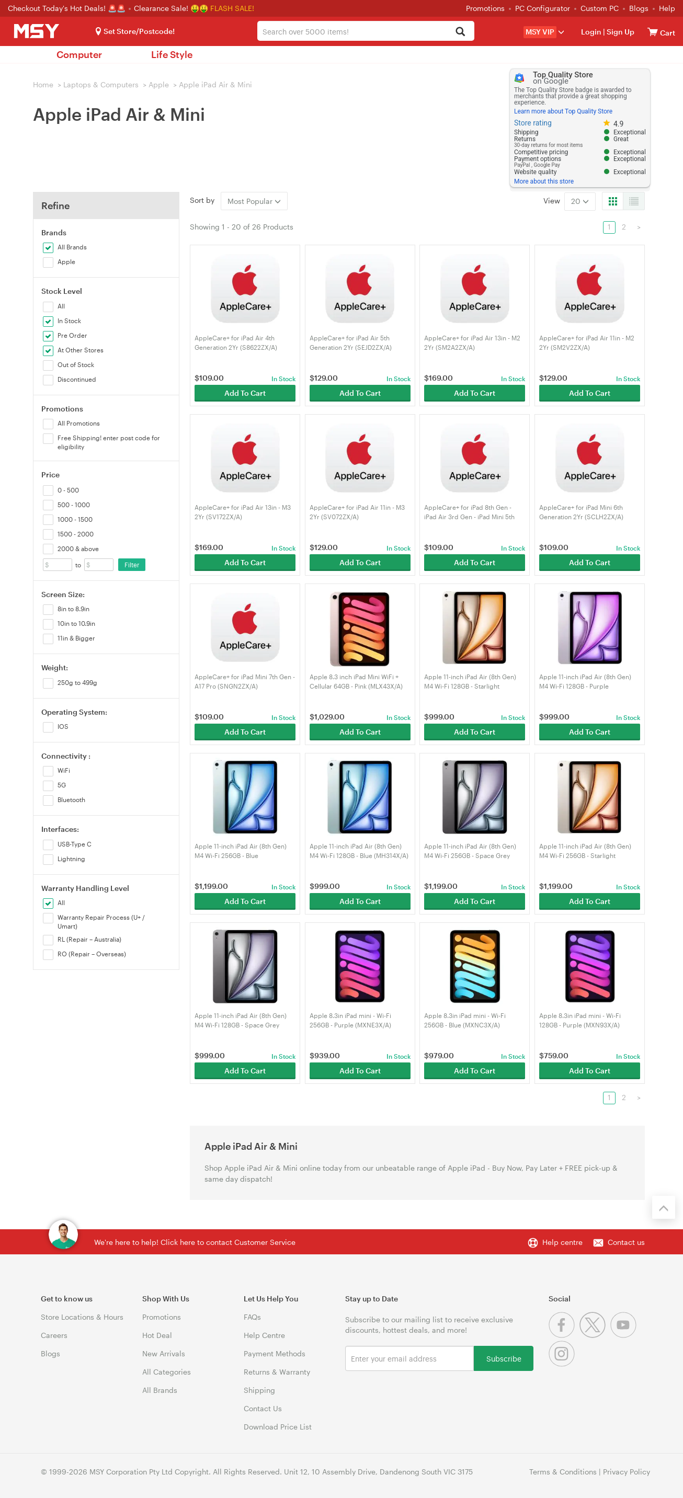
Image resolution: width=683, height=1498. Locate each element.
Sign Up (619, 31)
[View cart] (652, 31)
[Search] (460, 32)
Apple (159, 84)
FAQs (252, 1316)
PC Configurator (542, 8)
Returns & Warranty (277, 1371)
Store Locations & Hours (82, 1316)
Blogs (638, 8)
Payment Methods (274, 1353)
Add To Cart (245, 392)
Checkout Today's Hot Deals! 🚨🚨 (68, 8)
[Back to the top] (663, 1207)
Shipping (259, 1390)
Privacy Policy (626, 1471)
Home (43, 84)
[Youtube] (624, 1335)
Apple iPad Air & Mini (215, 84)
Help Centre (264, 1335)
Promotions (485, 8)
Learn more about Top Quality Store (563, 111)
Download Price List (278, 1426)
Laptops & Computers (101, 84)
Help (667, 8)
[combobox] (365, 31)
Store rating (533, 123)
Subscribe (503, 1358)
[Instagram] (563, 1363)
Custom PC (599, 8)
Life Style (171, 54)
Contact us (626, 1242)
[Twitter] (594, 1335)
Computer (79, 54)
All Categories (166, 1371)
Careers (54, 1335)
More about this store (544, 181)
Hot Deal (157, 1335)
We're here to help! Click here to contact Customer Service (194, 1242)
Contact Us (263, 1408)
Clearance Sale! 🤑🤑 (171, 8)
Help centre (562, 1242)
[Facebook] (564, 1335)
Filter (132, 565)
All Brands (159, 1390)
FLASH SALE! (232, 8)
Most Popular (254, 201)
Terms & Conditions (563, 1471)
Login (591, 31)
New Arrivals (163, 1353)
